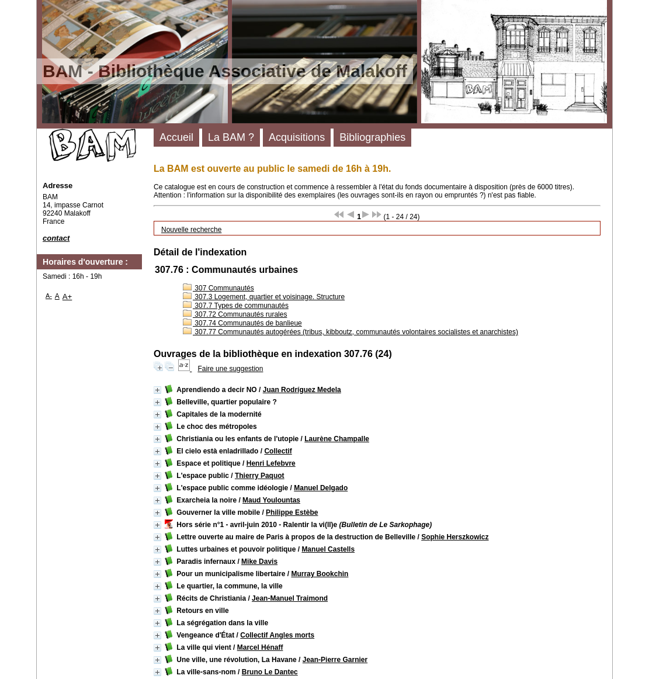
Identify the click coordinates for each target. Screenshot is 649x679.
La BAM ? (231, 137)
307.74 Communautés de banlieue (242, 323)
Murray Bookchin (319, 574)
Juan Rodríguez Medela (302, 390)
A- (49, 295)
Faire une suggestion (230, 369)
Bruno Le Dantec (270, 672)
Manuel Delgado (321, 488)
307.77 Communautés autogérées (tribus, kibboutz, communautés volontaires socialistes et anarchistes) (350, 332)
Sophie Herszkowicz (454, 537)
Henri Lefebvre (271, 463)
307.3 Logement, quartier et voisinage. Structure (264, 297)
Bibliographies (372, 137)
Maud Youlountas (271, 500)
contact (56, 238)
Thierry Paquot (259, 476)
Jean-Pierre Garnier (335, 660)
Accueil (176, 137)
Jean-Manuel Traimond (290, 598)
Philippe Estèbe (292, 512)
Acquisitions (297, 137)
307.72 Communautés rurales (235, 314)
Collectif (277, 451)
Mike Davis (259, 561)
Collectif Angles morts (277, 635)
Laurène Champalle (336, 439)
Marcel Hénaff (260, 647)
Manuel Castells (328, 549)
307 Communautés (218, 288)
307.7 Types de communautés (236, 306)
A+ (67, 296)
